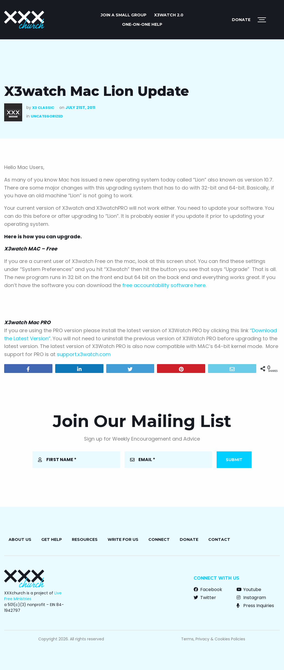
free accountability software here (164, 285)
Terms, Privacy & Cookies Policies (213, 639)
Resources (85, 539)
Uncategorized (47, 116)
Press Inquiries (255, 605)
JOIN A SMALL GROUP (123, 14)
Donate (241, 19)
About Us (20, 539)
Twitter (205, 597)
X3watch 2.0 (168, 14)
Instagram (251, 597)
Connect (159, 539)
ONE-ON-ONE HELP (142, 24)
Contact (219, 539)
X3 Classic (43, 107)
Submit (234, 459)
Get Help (51, 539)
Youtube (249, 589)
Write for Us (123, 539)
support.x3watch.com (84, 354)
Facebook (208, 589)
